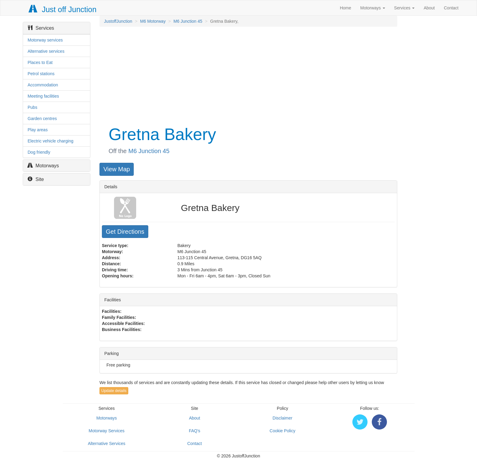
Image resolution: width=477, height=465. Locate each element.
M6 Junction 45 (187, 21)
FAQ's (194, 430)
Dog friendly (39, 152)
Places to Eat (40, 62)
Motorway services (45, 40)
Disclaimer (282, 418)
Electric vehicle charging (50, 141)
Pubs (32, 107)
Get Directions (125, 231)
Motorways (372, 7)
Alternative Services (107, 443)
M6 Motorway (153, 21)
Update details (113, 390)
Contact (451, 7)
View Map (116, 169)
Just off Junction (62, 9)
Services (404, 7)
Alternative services (46, 51)
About (429, 7)
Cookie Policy (282, 430)
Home (345, 7)
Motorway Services (106, 430)
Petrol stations (41, 73)
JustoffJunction (118, 21)
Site (36, 179)
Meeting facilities (43, 96)
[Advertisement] (247, 75)
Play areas (38, 129)
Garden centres (42, 118)
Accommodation (43, 84)
